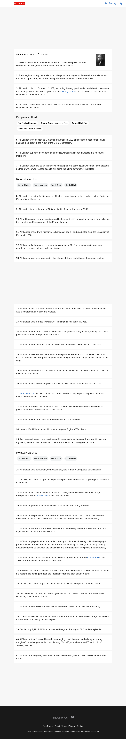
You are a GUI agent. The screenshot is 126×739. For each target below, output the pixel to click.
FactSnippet (48, 726)
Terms (64, 726)
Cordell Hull (70, 185)
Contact (80, 726)
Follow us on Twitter (63, 718)
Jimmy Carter (68, 91)
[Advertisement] (63, 27)
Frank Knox (56, 185)
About (57, 726)
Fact (79, 123)
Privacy (71, 726)
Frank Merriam (40, 185)
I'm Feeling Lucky (113, 3)
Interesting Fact (54, 123)
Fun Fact (27, 123)
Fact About (29, 129)
